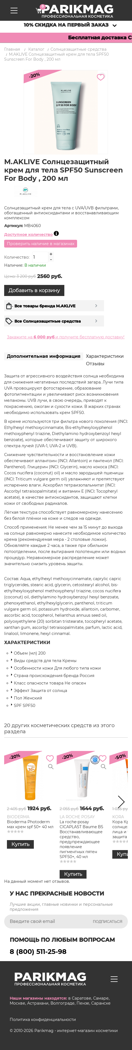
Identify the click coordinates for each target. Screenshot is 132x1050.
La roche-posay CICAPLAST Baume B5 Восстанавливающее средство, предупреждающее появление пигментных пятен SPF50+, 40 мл (81, 839)
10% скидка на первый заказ (66, 25)
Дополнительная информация (43, 356)
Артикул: (14, 225)
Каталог (36, 49)
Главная (12, 49)
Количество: (16, 257)
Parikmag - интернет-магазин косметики (76, 1030)
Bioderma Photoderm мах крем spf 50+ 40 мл (30, 824)
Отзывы (95, 363)
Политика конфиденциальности (43, 1019)
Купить (20, 844)
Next (119, 803)
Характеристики (105, 356)
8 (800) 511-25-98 (38, 952)
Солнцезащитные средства (78, 49)
